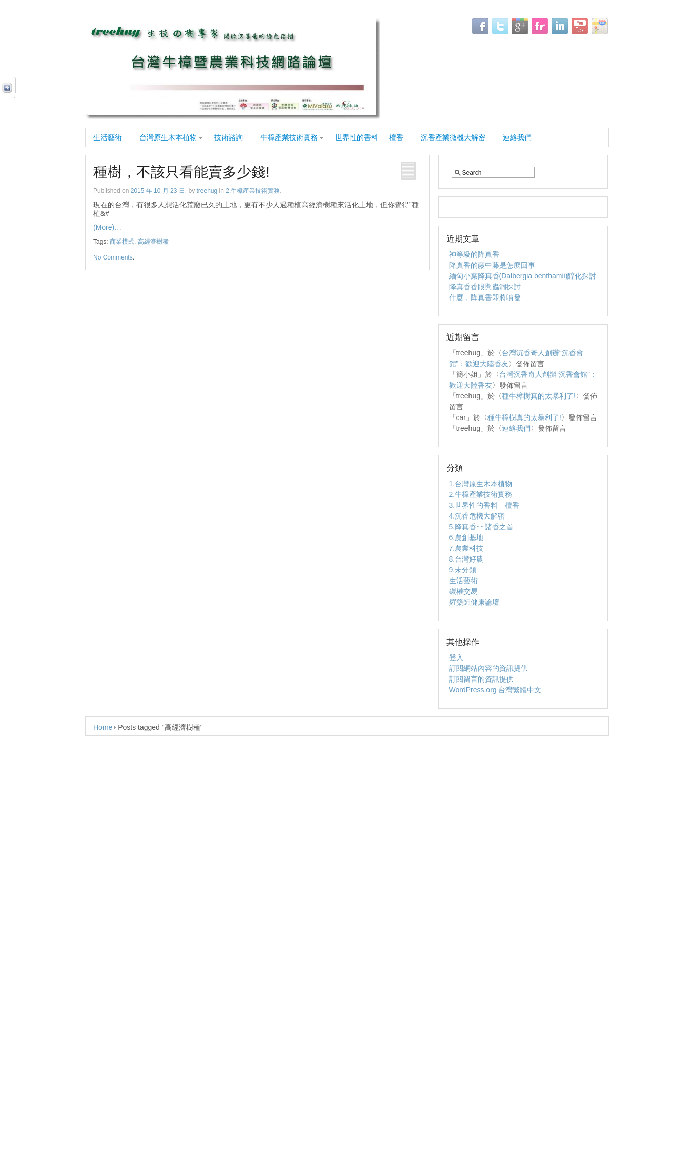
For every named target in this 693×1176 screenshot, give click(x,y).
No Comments (113, 257)
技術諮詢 (228, 137)
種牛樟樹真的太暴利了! (539, 396)
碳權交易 (463, 591)
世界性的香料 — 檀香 (369, 137)
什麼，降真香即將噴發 (485, 297)
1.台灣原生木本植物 (481, 484)
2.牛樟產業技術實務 (253, 190)
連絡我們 (517, 137)
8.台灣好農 (466, 559)
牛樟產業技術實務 (289, 137)
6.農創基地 (466, 537)
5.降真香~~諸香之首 (481, 527)
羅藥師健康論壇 (474, 602)
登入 (456, 657)
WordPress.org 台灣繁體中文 (495, 690)
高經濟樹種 (153, 241)
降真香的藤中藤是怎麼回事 (492, 265)
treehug (206, 190)
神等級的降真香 (474, 254)
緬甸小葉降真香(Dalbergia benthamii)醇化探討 (523, 276)
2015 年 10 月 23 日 (158, 190)
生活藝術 (107, 137)
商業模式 (122, 241)
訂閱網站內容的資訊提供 (488, 668)
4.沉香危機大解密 (477, 516)
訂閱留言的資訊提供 (481, 679)
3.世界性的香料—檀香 (484, 505)
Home (102, 727)
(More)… (107, 227)
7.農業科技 (466, 548)
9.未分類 (463, 570)
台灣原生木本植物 (168, 137)
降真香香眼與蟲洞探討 (485, 287)
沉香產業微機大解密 (453, 137)
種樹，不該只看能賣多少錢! (181, 172)
